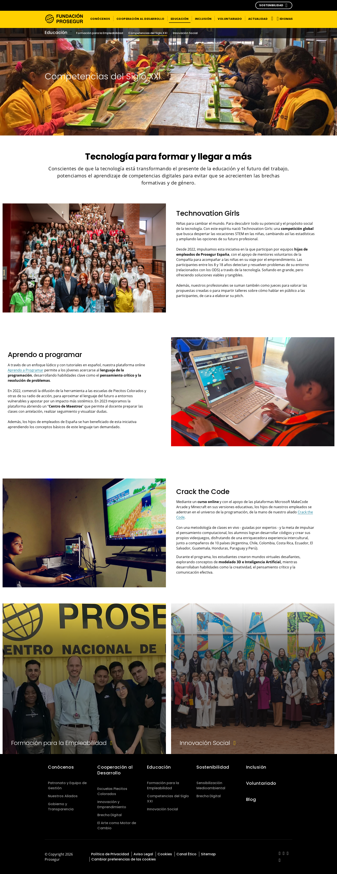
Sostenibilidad (212, 767)
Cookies (165, 854)
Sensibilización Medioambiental (210, 785)
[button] (273, 5)
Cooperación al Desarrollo (115, 770)
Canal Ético (186, 854)
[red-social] (279, 853)
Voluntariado (261, 783)
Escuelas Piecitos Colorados (112, 791)
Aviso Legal (143, 854)
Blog (251, 799)
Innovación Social (162, 809)
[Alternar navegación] (271, 18)
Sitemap (208, 854)
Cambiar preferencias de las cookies (123, 859)
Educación (159, 767)
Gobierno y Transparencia (61, 807)
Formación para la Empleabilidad (163, 785)
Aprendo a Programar (25, 370)
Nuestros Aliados (63, 796)
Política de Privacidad (110, 854)
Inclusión (256, 767)
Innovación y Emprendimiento (111, 804)
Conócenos (61, 767)
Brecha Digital (109, 814)
